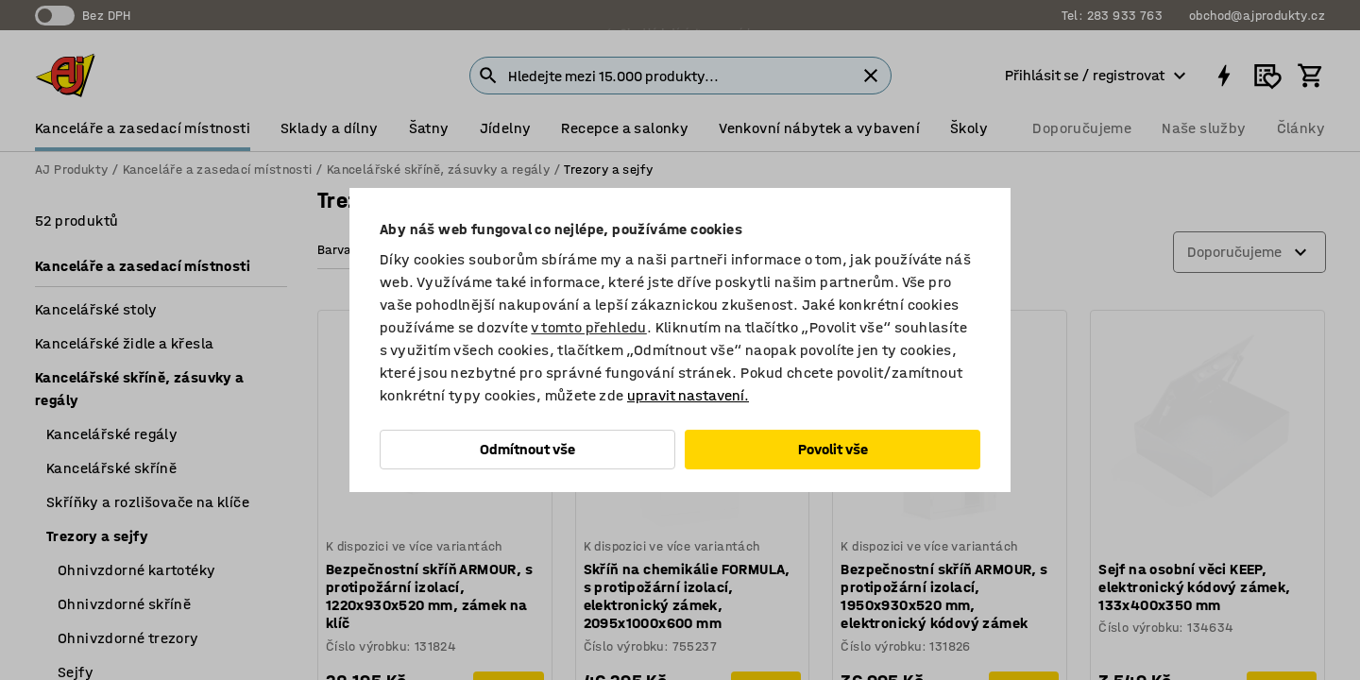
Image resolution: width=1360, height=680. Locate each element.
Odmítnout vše (527, 449)
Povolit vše (833, 449)
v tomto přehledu (588, 327)
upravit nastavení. (688, 395)
